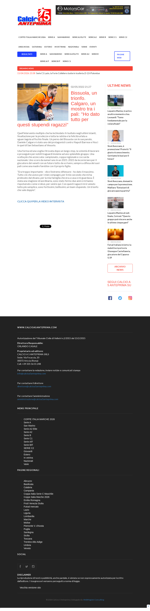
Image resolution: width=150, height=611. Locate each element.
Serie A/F (44, 61)
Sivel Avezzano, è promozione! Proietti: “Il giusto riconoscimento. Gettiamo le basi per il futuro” (119, 152)
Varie (84, 47)
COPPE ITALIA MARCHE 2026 (32, 37)
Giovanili (37, 47)
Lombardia (29, 516)
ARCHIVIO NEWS (120, 268)
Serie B (102, 37)
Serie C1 (112, 37)
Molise (27, 522)
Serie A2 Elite (79, 37)
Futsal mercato (31, 506)
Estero (48, 47)
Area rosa (23, 47)
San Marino (63, 37)
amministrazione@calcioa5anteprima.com (37, 399)
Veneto (27, 548)
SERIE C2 (123, 37)
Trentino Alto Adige (33, 542)
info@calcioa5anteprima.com (31, 373)
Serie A (51, 37)
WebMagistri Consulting (93, 599)
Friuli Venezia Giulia (34, 503)
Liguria (27, 513)
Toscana (28, 538)
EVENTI (93, 47)
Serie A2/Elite (71, 54)
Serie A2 (92, 37)
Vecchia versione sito (30, 587)
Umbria (27, 545)
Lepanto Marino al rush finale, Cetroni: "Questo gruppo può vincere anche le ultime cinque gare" (120, 218)
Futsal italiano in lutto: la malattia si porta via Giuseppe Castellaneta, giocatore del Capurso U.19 (119, 251)
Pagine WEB (120, 56)
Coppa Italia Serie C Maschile (38, 494)
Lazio (26, 510)
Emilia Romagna (32, 500)
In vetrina (60, 47)
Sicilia (27, 535)
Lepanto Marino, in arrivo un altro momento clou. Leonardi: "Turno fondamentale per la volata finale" (120, 117)
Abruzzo (28, 481)
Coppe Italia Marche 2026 (36, 497)
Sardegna (28, 532)
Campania (29, 490)
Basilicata (28, 484)
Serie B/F (55, 61)
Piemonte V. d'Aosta (34, 526)
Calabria (28, 487)
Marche (27, 519)
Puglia (27, 529)
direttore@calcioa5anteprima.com (34, 386)
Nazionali (73, 47)
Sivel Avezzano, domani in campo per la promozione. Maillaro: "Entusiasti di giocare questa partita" (120, 186)
